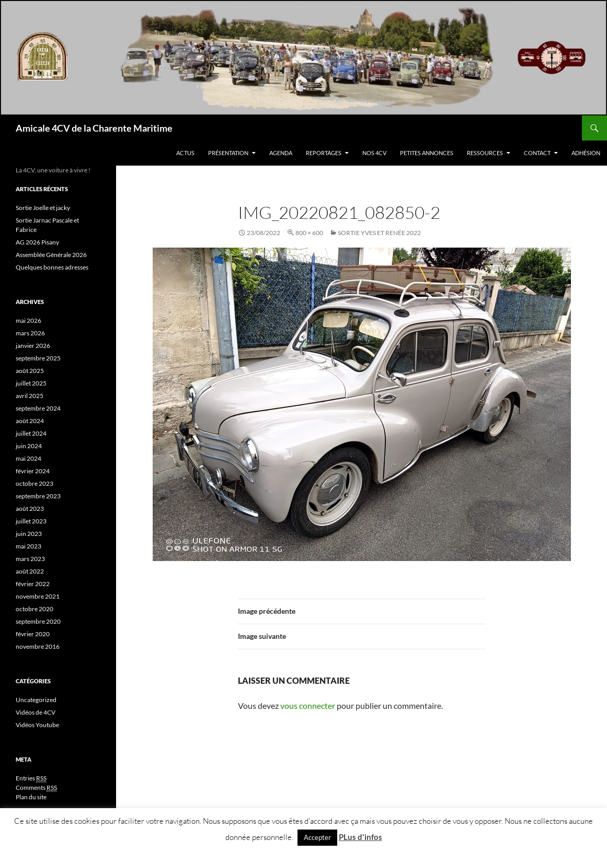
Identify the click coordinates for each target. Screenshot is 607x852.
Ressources (485, 152)
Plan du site (31, 797)
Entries (31, 778)
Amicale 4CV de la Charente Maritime (94, 128)
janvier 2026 (33, 345)
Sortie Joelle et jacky (43, 208)
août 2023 (30, 508)
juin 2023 (29, 534)
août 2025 (30, 371)
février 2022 (33, 584)
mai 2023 (28, 546)
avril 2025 (29, 396)
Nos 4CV (374, 152)
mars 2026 (30, 333)
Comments (36, 788)
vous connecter (307, 705)
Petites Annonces (426, 152)
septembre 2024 (38, 408)
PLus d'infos (360, 837)
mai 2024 (28, 458)
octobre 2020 (34, 609)
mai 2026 (28, 320)
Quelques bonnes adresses (52, 267)
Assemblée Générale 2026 (51, 255)
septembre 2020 (38, 621)
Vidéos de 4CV (35, 712)
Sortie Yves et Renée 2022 (379, 233)
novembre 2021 (38, 596)
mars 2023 (30, 559)
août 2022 (30, 571)
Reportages (323, 152)
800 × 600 (309, 233)
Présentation (228, 152)
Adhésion (585, 152)
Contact (537, 152)
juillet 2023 (31, 521)
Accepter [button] (317, 837)
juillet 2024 (31, 433)
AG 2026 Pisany (37, 242)
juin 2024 (29, 446)
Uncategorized (36, 700)
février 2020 (33, 634)
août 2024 (30, 421)
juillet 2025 (31, 383)
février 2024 (33, 471)
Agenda (280, 152)
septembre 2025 (38, 358)
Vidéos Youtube (37, 725)
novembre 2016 (38, 646)
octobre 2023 (34, 483)
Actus (185, 152)
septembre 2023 (38, 496)
